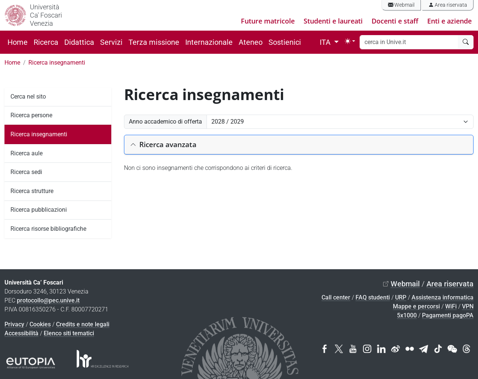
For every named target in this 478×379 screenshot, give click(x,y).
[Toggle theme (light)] (350, 41)
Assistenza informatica (443, 297)
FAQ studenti (373, 297)
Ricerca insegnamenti (56, 62)
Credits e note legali (82, 324)
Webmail (401, 5)
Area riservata (447, 5)
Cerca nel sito (28, 96)
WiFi (451, 306)
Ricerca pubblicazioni (38, 209)
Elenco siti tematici (69, 333)
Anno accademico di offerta (165, 121)
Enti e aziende (449, 20)
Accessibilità (21, 333)
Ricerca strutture (31, 191)
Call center (336, 297)
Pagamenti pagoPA (448, 315)
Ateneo (251, 42)
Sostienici (285, 42)
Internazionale (209, 42)
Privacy (14, 324)
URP (400, 297)
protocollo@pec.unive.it (48, 300)
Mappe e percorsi (416, 306)
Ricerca (46, 42)
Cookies (40, 324)
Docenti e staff (395, 20)
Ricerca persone (31, 115)
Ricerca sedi (26, 171)
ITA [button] (326, 42)
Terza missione (153, 42)
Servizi (111, 42)
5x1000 (407, 315)
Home (17, 42)
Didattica (79, 42)
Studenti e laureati (333, 20)
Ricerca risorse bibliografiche (48, 228)
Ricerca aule (26, 153)
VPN (468, 306)
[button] (298, 144)
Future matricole (268, 20)
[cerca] (466, 42)
